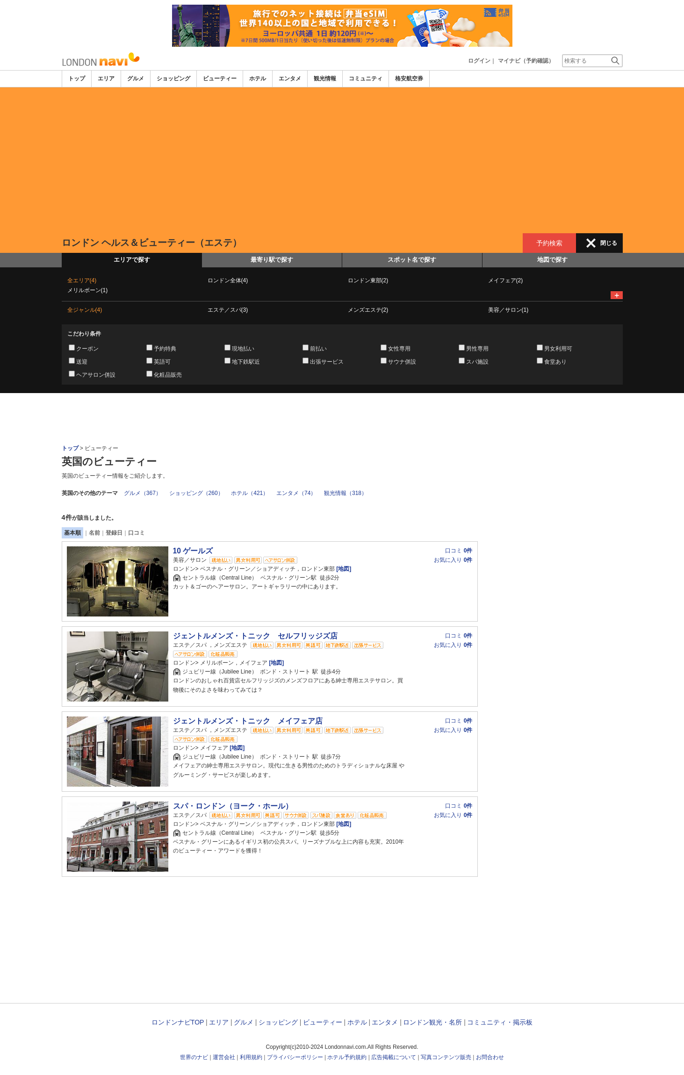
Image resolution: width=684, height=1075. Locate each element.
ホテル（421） (249, 493)
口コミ (136, 533)
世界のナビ (194, 1057)
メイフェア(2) (505, 280)
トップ (76, 78)
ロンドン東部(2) (368, 280)
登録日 (114, 533)
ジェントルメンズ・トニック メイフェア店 (248, 721)
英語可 (162, 361)
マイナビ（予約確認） (526, 60)
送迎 (81, 361)
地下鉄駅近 (246, 361)
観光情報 (325, 78)
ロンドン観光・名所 (432, 1022)
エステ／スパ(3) (228, 310)
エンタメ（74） (296, 493)
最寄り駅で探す (272, 259)
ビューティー (220, 78)
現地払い (243, 348)
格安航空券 (409, 78)
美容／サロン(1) (508, 310)
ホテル (257, 78)
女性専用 (399, 348)
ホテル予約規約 (347, 1057)
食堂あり (555, 361)
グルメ (135, 78)
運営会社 (224, 1057)
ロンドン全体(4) (228, 280)
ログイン (479, 60)
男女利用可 (558, 348)
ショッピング (173, 78)
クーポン (87, 348)
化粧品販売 (168, 375)
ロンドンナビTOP (177, 1022)
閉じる (608, 243)
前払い (318, 348)
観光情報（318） (345, 493)
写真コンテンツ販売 (446, 1057)
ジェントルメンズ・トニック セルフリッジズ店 (255, 636)
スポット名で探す (412, 259)
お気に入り (453, 560)
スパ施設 (477, 361)
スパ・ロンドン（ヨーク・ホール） (233, 806)
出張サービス (327, 361)
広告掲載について (393, 1057)
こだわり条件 (84, 333)
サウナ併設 (402, 361)
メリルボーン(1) (87, 290)
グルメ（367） (142, 493)
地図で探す (552, 259)
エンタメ (290, 78)
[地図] (343, 569)
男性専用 (477, 348)
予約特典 (165, 348)
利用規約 (251, 1057)
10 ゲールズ (193, 551)
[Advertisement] (342, 160)
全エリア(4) (82, 280)
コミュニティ (365, 78)
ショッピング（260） (196, 493)
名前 (94, 533)
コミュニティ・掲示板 (500, 1022)
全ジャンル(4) (84, 310)
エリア (106, 78)
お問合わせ (490, 1057)
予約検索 (549, 243)
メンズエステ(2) (368, 310)
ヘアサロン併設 (95, 375)
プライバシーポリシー (295, 1057)
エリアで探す (132, 259)
